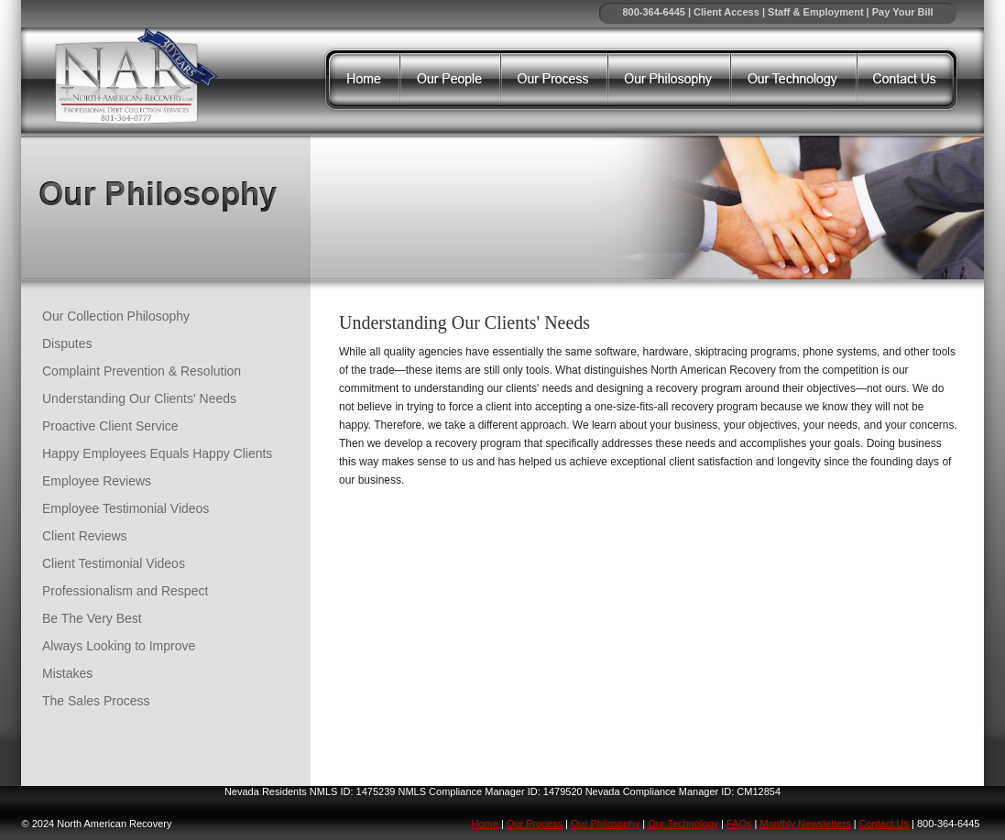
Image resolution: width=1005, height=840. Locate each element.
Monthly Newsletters (805, 823)
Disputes (67, 343)
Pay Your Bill (903, 11)
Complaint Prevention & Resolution (141, 371)
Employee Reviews (96, 481)
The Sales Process (96, 700)
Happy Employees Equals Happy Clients (157, 453)
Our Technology (683, 823)
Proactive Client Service (110, 426)
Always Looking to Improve (118, 645)
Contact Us (884, 823)
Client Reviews (84, 536)
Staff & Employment (816, 11)
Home (485, 823)
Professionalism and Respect (125, 591)
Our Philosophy (605, 823)
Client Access (726, 11)
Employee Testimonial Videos (125, 508)
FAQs (739, 823)
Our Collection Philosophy (116, 316)
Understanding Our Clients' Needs (139, 398)
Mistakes (67, 673)
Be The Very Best (92, 618)
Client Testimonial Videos (113, 563)
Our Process (535, 823)
